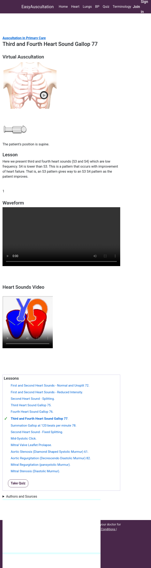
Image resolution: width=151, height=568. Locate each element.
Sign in (144, 7)
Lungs (87, 7)
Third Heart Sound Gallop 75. (31, 405)
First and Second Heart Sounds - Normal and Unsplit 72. (50, 385)
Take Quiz (18, 483)
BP (97, 7)
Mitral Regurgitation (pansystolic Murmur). (40, 465)
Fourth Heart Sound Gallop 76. (32, 412)
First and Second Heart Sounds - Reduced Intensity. (47, 392)
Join (136, 7)
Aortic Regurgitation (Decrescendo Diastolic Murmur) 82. (51, 458)
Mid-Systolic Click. (23, 438)
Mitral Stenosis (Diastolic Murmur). (35, 471)
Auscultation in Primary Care (24, 38)
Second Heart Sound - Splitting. (33, 399)
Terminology (122, 7)
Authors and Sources (21, 496)
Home (63, 7)
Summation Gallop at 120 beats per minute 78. (43, 425)
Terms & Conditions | (103, 529)
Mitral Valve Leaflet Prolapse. (31, 445)
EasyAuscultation (38, 6)
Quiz (106, 7)
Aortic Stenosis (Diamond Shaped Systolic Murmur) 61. (49, 452)
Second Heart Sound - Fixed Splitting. (37, 432)
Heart (75, 7)
